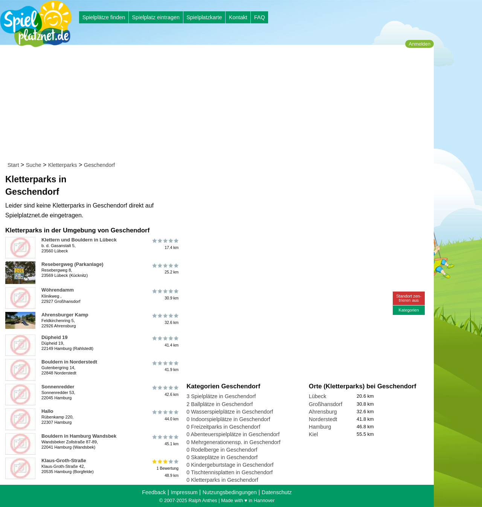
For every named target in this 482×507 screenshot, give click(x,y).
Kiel (313, 434)
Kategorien (408, 310)
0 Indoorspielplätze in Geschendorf (228, 419)
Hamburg (320, 427)
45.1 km (164, 440)
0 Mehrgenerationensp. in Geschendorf (233, 442)
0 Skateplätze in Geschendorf (222, 457)
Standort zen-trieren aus (408, 298)
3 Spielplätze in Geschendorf (221, 396)
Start (13, 165)
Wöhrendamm (57, 290)
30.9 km (164, 294)
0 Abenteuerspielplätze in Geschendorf (232, 434)
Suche (33, 165)
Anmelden (419, 44)
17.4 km (164, 244)
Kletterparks (62, 165)
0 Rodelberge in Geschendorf (221, 450)
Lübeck (317, 396)
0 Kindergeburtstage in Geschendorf (229, 465)
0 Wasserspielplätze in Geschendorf (229, 412)
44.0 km (164, 415)
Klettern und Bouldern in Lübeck (79, 240)
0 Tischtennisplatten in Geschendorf (229, 472)
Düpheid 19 (54, 337)
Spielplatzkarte (204, 17)
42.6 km (164, 391)
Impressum (184, 492)
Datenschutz (277, 492)
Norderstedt (323, 419)
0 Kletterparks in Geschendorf (222, 480)
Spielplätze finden (103, 17)
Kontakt (238, 17)
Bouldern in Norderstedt (69, 362)
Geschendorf (99, 165)
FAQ (259, 17)
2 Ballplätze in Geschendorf (219, 404)
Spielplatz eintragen (155, 17)
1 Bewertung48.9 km (164, 468)
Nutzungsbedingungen (230, 492)
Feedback (154, 492)
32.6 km (164, 319)
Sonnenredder (57, 386)
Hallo (47, 411)
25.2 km (164, 268)
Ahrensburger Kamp (64, 315)
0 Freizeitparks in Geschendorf (223, 427)
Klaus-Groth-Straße (63, 460)
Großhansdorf (325, 404)
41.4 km (164, 341)
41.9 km (164, 366)
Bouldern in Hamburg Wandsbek (78, 436)
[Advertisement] (219, 104)
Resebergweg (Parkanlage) (72, 264)
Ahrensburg (323, 412)
